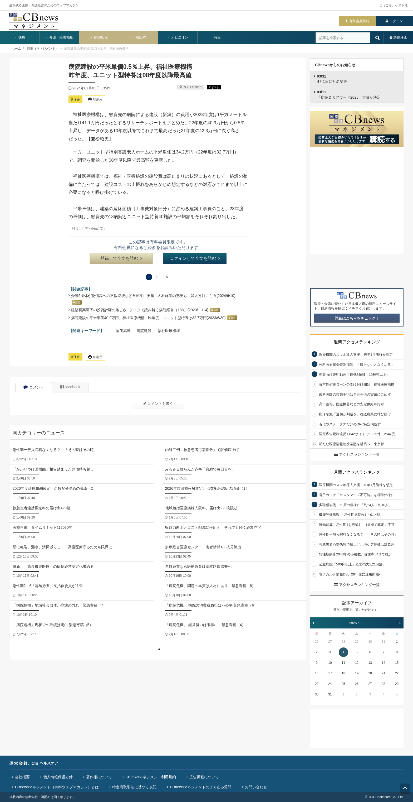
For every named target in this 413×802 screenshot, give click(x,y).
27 (330, 641)
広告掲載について (204, 777)
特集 (217, 37)
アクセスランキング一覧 (357, 454)
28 (343, 641)
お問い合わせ (256, 787)
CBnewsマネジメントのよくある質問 (201, 787)
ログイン (396, 21)
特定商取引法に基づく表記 (134, 787)
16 (316, 673)
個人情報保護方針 (58, 777)
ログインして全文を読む (195, 258)
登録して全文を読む (121, 258)
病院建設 (144, 331)
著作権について (99, 777)
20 (370, 673)
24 (330, 684)
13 (370, 663)
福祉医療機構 (169, 331)
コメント (33, 387)
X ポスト (214, 87)
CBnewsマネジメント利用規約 (150, 777)
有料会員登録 (359, 21)
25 (343, 684)
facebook (70, 387)
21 (383, 673)
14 (383, 663)
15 (397, 663)
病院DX (138, 37)
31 (383, 641)
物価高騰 (123, 331)
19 (356, 673)
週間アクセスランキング (357, 342)
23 (316, 684)
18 (343, 673)
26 (316, 641)
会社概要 (22, 777)
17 (330, 673)
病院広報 (99, 37)
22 (397, 673)
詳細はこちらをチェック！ (357, 318)
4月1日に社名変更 (332, 79)
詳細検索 (400, 38)
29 (356, 641)
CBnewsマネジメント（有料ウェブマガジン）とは (57, 787)
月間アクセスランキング (357, 472)
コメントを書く (158, 403)
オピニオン (178, 37)
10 (330, 663)
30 (370, 641)
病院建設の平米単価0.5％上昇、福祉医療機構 (96, 48)
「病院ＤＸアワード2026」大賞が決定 (349, 94)
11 (343, 663)
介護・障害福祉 (59, 37)
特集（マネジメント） (42, 48)
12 (356, 663)
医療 (19, 37)
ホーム (16, 48)
